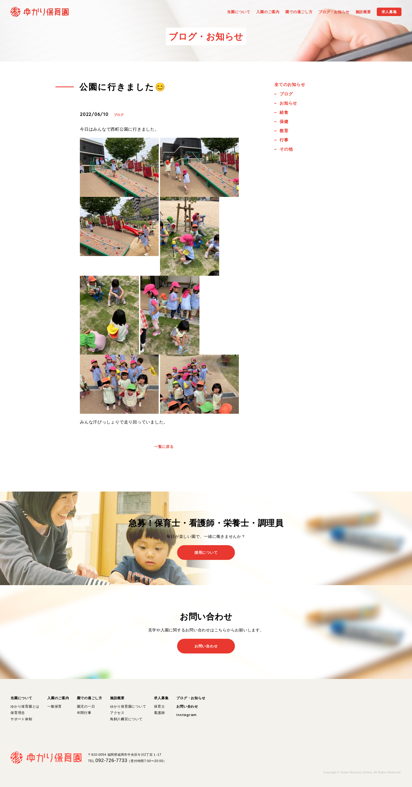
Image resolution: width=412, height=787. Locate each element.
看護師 (159, 713)
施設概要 (117, 698)
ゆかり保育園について (128, 706)
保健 (284, 121)
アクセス (117, 713)
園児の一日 (86, 706)
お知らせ (288, 103)
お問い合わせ (187, 706)
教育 (284, 131)
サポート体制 (21, 719)
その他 (286, 149)
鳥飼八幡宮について (126, 719)
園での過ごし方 (89, 698)
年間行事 (84, 713)
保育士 (159, 706)
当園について (21, 698)
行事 (284, 140)
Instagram (186, 715)
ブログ (119, 115)
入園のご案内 (58, 698)
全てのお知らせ (289, 84)
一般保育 (54, 706)
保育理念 (18, 713)
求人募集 (161, 698)
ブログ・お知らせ (190, 698)
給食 (284, 112)
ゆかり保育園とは (25, 706)
